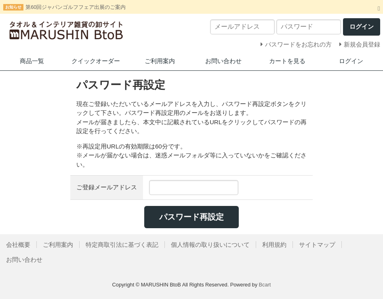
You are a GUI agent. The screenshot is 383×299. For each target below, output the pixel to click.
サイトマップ (317, 244)
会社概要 (18, 244)
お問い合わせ (223, 60)
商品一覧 (32, 60)
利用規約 (274, 244)
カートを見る (287, 60)
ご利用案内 (160, 60)
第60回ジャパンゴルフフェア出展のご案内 (75, 7)
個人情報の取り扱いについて (210, 244)
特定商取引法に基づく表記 (122, 244)
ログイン (351, 60)
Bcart (265, 285)
